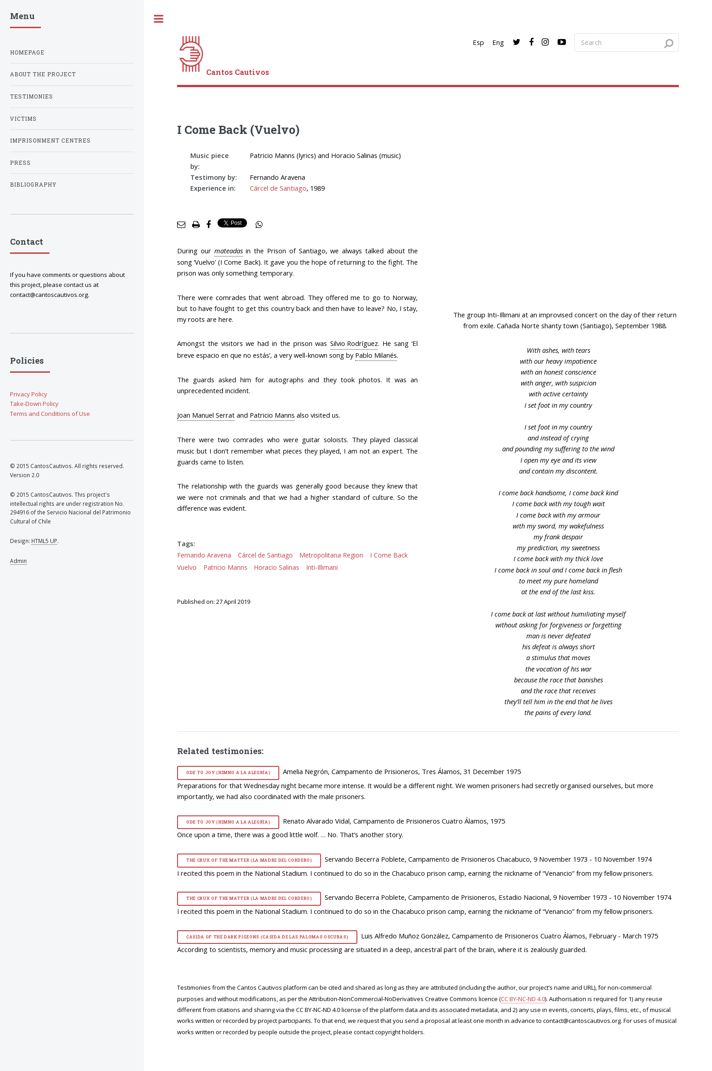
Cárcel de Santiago (278, 187)
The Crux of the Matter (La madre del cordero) (249, 860)
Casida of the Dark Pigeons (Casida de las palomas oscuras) (267, 936)
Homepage (27, 52)
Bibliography (33, 184)
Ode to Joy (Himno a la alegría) (228, 772)
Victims (23, 118)
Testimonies (31, 96)
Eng (498, 42)
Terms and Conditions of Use (50, 414)
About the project (43, 74)
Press (20, 162)
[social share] (259, 224)
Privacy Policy (28, 394)
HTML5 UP (44, 540)
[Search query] (626, 42)
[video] (565, 228)
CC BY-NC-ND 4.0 (523, 999)
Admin (18, 560)
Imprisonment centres (50, 140)
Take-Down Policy (34, 404)
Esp (478, 42)
